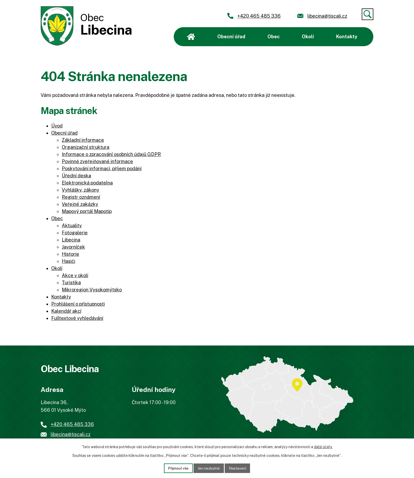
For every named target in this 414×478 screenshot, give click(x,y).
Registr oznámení (81, 197)
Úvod (191, 36)
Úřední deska (76, 175)
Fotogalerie (75, 232)
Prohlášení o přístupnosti (78, 304)
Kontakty (346, 36)
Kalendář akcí (66, 311)
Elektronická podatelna (87, 183)
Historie (70, 254)
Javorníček (73, 247)
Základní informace (83, 140)
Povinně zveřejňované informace (97, 161)
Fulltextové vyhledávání (77, 318)
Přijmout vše (178, 468)
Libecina (71, 240)
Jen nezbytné (209, 468)
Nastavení (238, 468)
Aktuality (72, 225)
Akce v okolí (75, 275)
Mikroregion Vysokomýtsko (92, 289)
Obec (273, 36)
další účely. (323, 447)
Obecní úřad (231, 36)
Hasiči (68, 261)
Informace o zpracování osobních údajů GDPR (111, 154)
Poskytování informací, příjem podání (102, 168)
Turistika (71, 282)
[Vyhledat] (367, 14)
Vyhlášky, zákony (80, 190)
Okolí (308, 36)
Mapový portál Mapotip (87, 211)
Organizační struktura (85, 147)
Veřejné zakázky (80, 204)
